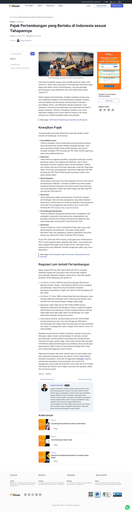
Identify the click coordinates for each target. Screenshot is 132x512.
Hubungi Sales (100, 7)
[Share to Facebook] (113, 110)
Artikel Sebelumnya (47, 379)
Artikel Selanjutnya (85, 379)
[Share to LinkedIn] (109, 110)
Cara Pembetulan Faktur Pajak (61, 440)
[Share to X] (100, 110)
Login (88, 7)
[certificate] (113, 2)
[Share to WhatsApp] (104, 110)
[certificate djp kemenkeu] (106, 2)
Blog (16, 17)
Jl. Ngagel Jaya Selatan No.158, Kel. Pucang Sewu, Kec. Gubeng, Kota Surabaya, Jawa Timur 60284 (51, 483)
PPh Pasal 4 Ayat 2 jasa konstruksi (64, 208)
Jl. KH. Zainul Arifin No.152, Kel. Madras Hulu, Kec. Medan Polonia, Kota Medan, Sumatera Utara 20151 (108, 483)
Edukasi (12, 22)
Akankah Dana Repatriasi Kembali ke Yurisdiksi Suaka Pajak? (70, 456)
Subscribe (109, 101)
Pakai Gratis (117, 7)
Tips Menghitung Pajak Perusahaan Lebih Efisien (68, 423)
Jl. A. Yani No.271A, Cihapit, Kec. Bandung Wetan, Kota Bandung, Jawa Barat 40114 (79, 483)
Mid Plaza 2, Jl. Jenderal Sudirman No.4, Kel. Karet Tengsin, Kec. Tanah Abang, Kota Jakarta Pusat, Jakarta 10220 (23, 484)
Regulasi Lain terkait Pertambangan (20, 68)
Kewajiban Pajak (15, 64)
